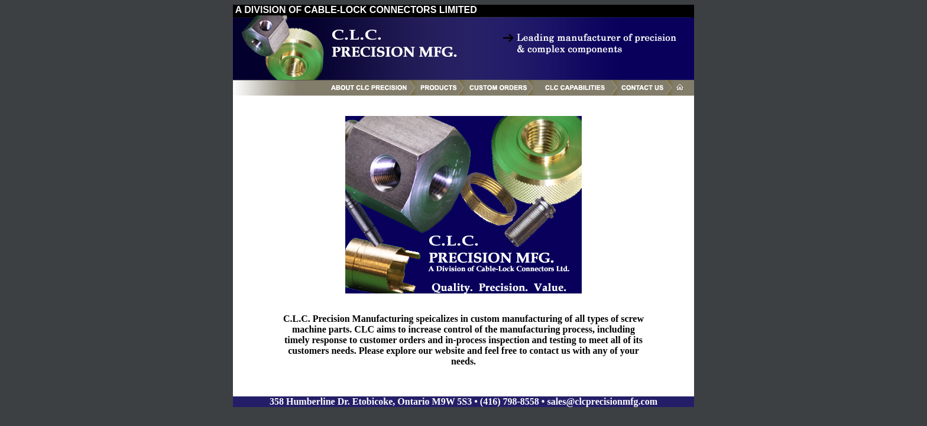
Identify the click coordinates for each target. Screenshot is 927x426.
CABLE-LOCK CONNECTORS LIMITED (390, 10)
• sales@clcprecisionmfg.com (599, 401)
